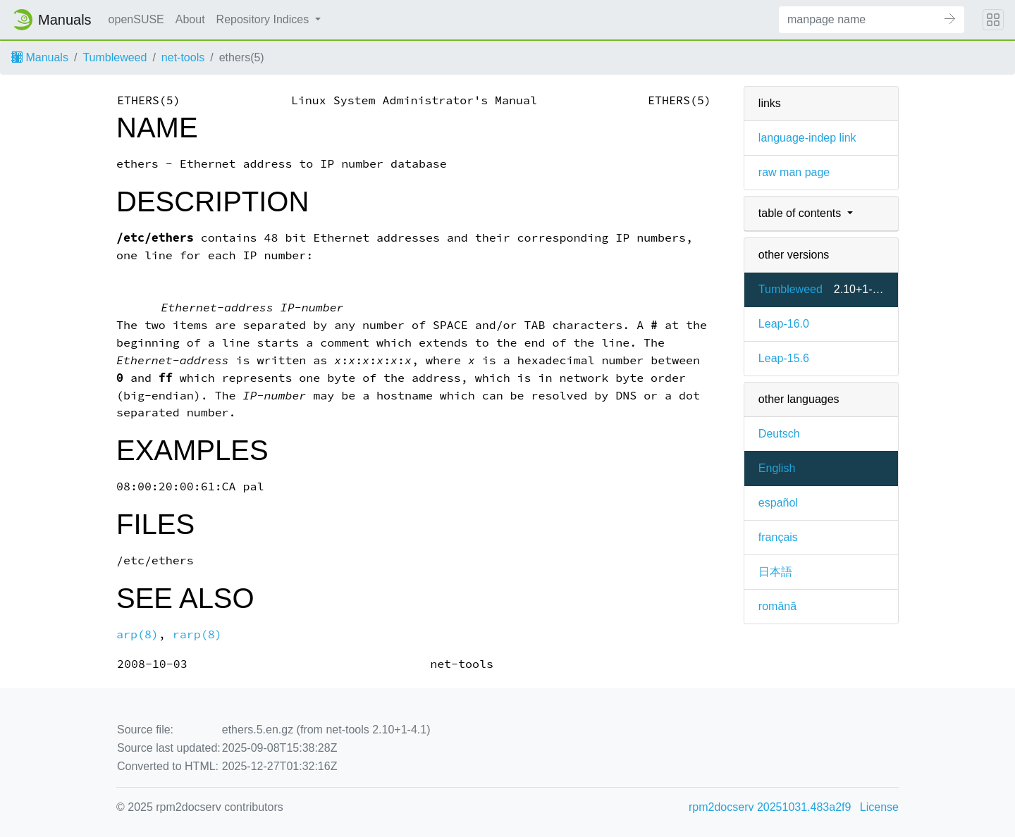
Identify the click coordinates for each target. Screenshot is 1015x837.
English (776, 468)
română (777, 606)
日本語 (775, 572)
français (778, 537)
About (190, 19)
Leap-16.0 (783, 324)
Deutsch (779, 434)
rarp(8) (197, 634)
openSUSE (136, 19)
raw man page (794, 172)
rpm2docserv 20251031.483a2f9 (770, 807)
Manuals (39, 57)
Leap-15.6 (783, 358)
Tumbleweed (114, 57)
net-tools (182, 57)
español (778, 503)
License (879, 807)
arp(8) (137, 634)
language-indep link (807, 138)
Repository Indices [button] (264, 19)
